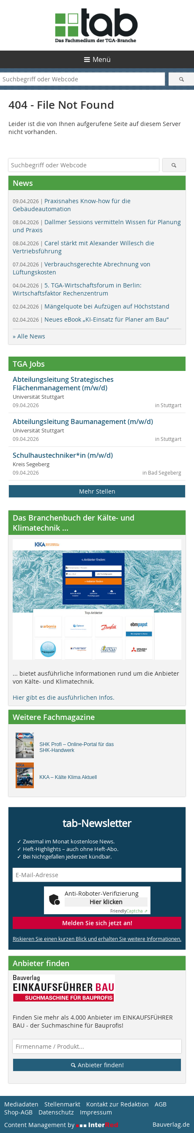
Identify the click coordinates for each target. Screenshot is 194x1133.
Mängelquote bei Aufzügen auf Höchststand (91, 306)
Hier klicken (106, 902)
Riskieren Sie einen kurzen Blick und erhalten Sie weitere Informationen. (97, 938)
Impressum (96, 1112)
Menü (102, 59)
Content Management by (61, 1125)
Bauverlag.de (171, 1124)
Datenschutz (56, 1112)
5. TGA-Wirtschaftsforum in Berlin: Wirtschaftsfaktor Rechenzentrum (77, 289)
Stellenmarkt (62, 1104)
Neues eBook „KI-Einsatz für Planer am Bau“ (91, 319)
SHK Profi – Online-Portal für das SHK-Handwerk (76, 747)
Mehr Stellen (97, 491)
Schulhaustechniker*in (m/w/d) (63, 455)
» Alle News (29, 336)
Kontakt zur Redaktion (117, 1104)
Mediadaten (21, 1104)
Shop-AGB (18, 1112)
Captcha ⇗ (129, 911)
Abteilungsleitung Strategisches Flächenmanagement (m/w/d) (63, 383)
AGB (161, 1104)
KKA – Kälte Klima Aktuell (68, 777)
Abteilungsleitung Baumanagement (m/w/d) (83, 421)
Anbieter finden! (97, 1065)
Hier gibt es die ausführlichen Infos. (64, 697)
